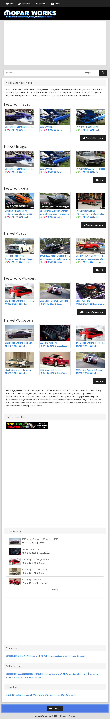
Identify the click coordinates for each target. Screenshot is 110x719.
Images (41, 3)
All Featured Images (93, 138)
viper (39, 677)
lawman (96, 674)
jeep (90, 674)
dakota (54, 674)
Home (9, 3)
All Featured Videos (93, 225)
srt (22, 677)
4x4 (34, 674)
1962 (15, 656)
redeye (56, 695)
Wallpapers (25, 3)
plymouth (68, 656)
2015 (24, 674)
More (99, 180)
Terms (72, 716)
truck (30, 677)
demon (50, 656)
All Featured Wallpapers (91, 312)
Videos (56, 3)
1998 (15, 674)
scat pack (17, 677)
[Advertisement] (55, 43)
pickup (8, 677)
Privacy (63, 716)
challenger (40, 673)
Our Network (55, 708)
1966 (12, 674)
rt (12, 677)
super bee (64, 694)
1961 (12, 656)
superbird (75, 656)
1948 (8, 656)
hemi (85, 673)
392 (31, 674)
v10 (33, 677)
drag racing (71, 674)
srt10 (26, 677)
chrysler (41, 655)
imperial (61, 656)
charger (32, 656)
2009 (20, 673)
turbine (82, 656)
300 (19, 694)
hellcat (78, 674)
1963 (19, 656)
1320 (8, 674)
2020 (28, 674)
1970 (27, 656)
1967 (23, 656)
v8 (36, 677)
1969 (8, 694)
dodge (55, 656)
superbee (73, 695)
